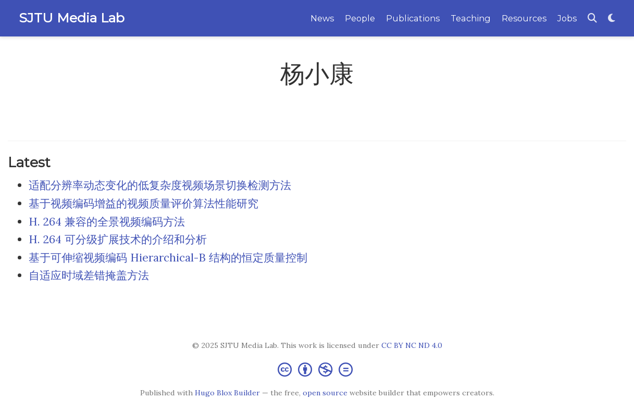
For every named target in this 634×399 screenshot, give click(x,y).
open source (325, 392)
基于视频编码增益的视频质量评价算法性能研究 (143, 203)
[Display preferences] (611, 18)
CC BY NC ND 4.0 (411, 345)
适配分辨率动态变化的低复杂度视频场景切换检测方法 (160, 185)
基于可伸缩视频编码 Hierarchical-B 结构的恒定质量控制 (168, 258)
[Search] (592, 18)
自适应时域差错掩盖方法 (89, 275)
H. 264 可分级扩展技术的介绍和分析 (118, 239)
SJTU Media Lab (72, 18)
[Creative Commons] (317, 369)
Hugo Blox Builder (227, 392)
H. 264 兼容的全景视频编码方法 (107, 222)
